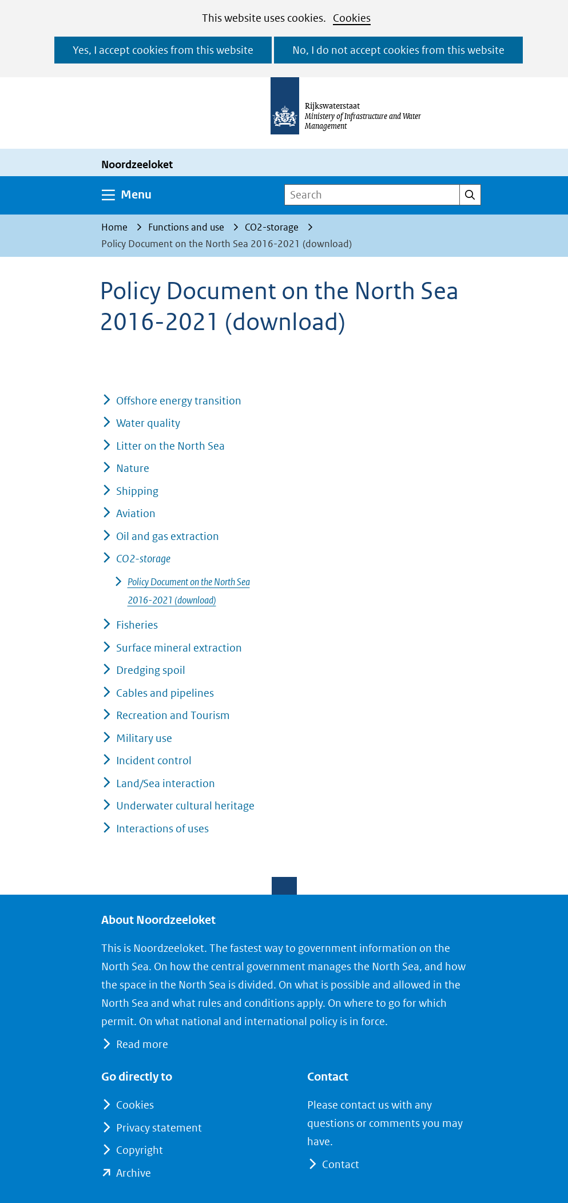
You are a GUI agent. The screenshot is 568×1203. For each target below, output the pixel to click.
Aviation (136, 513)
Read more (142, 1044)
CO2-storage (143, 558)
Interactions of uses (162, 828)
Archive (133, 1173)
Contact (340, 1164)
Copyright (139, 1150)
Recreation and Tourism (173, 715)
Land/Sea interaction (165, 783)
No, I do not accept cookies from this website (398, 50)
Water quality (148, 423)
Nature (132, 468)
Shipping (137, 491)
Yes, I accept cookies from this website (163, 50)
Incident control (154, 760)
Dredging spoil (150, 670)
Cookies (352, 18)
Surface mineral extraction (179, 647)
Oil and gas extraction (167, 536)
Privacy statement (159, 1127)
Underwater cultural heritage (185, 805)
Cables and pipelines (165, 693)
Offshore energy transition (178, 400)
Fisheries (137, 625)
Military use (144, 738)
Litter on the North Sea (170, 445)
